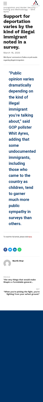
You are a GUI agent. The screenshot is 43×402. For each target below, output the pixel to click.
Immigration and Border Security (19, 7)
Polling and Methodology (15, 9)
